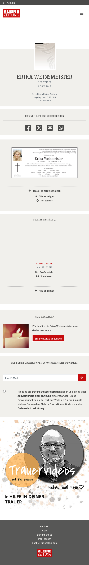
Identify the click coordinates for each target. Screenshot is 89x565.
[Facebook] (28, 126)
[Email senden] (40, 377)
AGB (44, 530)
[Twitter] (39, 126)
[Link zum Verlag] (32, 13)
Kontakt (45, 526)
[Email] (50, 126)
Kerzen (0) (44, 200)
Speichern (44, 276)
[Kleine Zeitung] (44, 553)
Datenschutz (44, 534)
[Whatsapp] (61, 126)
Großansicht (44, 271)
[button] (82, 377)
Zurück (9, 2)
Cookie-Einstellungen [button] (44, 542)
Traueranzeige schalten (45, 190)
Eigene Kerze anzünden (48, 338)
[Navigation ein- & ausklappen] (81, 13)
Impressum (44, 538)
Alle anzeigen (44, 196)
